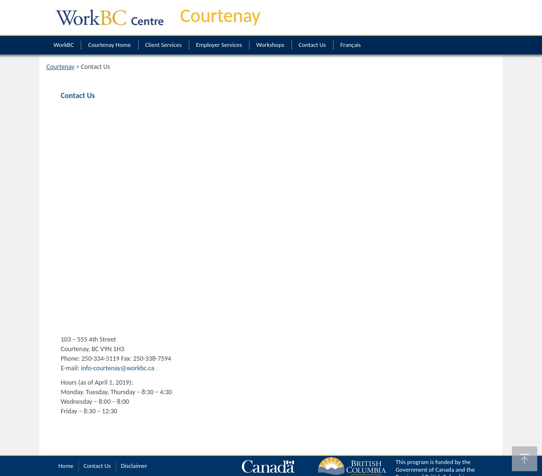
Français (350, 44)
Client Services (163, 44)
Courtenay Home (109, 44)
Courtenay (220, 15)
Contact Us (312, 44)
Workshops (270, 44)
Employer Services (219, 44)
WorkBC (64, 44)
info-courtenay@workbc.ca (117, 368)
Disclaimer (134, 465)
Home (66, 465)
